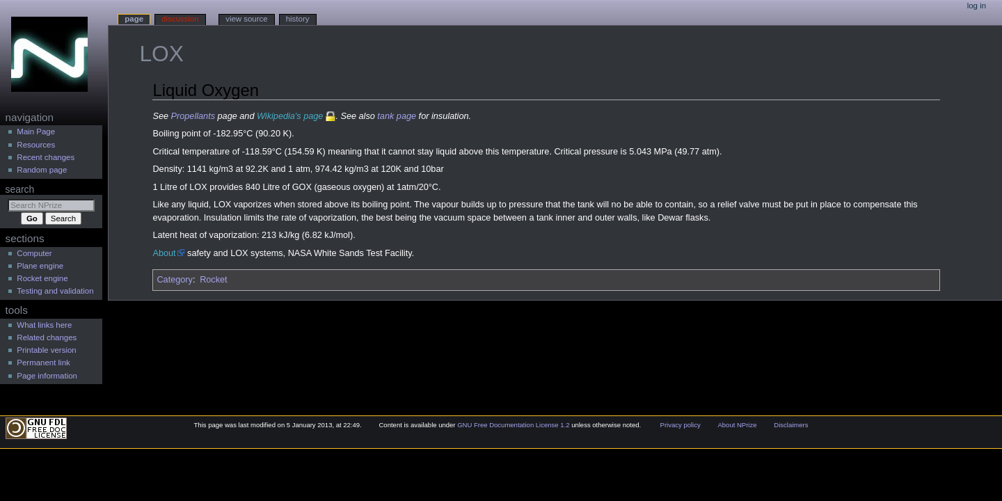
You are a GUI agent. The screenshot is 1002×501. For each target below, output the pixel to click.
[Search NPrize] (51, 205)
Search (20, 189)
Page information (47, 376)
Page (134, 19)
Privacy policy (680, 425)
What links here (44, 325)
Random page (42, 170)
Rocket (214, 280)
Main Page (36, 131)
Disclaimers (791, 425)
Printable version (46, 350)
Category (174, 280)
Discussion (179, 19)
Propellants (193, 116)
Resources (36, 145)
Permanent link (43, 362)
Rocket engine (42, 278)
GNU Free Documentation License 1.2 (513, 425)
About (163, 253)
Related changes (47, 337)
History (298, 19)
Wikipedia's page (290, 116)
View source (246, 19)
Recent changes (45, 157)
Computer (34, 253)
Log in (976, 5)
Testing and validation (55, 291)
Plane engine (40, 266)
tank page (396, 116)
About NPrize (736, 425)
